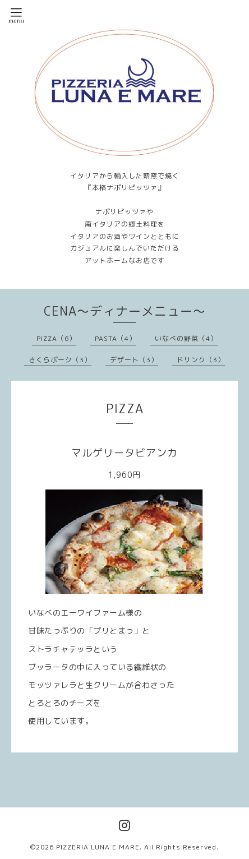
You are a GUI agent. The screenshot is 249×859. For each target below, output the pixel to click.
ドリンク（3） (201, 359)
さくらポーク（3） (60, 359)
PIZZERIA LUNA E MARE (98, 847)
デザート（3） (134, 359)
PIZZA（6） (56, 338)
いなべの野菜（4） (186, 338)
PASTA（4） (115, 338)
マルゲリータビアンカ (124, 453)
